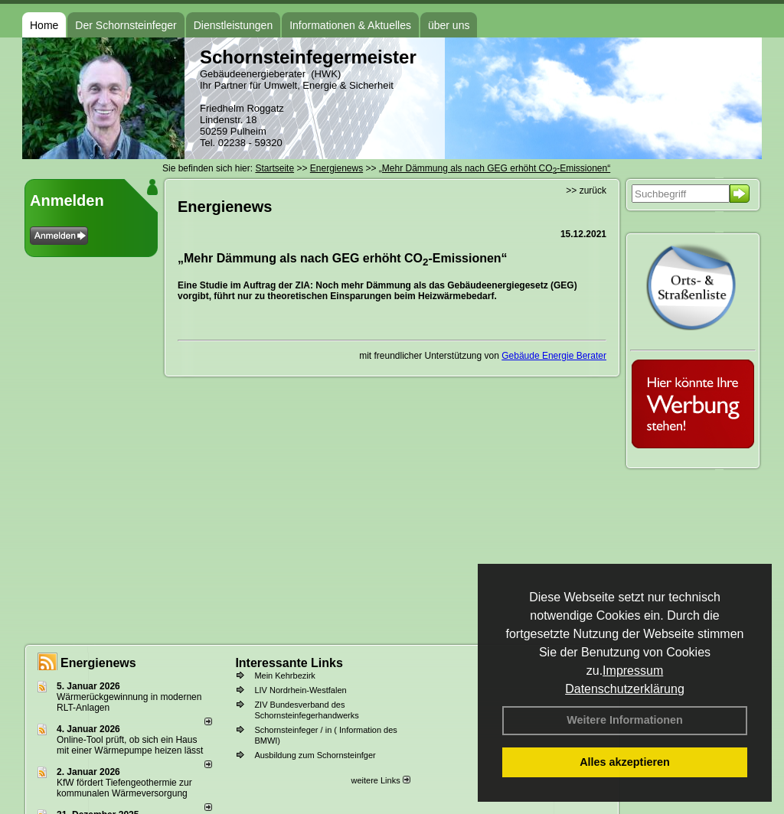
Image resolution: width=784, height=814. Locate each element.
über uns (448, 25)
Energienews (98, 662)
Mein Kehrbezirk (284, 675)
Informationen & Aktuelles (350, 25)
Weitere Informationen (625, 720)
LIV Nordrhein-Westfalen (300, 690)
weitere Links (380, 780)
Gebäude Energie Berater (553, 355)
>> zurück (586, 190)
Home (44, 25)
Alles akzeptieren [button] (625, 762)
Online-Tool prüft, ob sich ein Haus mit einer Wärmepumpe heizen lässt (130, 745)
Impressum (633, 670)
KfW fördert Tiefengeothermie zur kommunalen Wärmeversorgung (124, 788)
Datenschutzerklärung (624, 688)
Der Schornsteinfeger (125, 25)
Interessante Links (289, 662)
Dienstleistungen (233, 25)
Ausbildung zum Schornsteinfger (314, 755)
